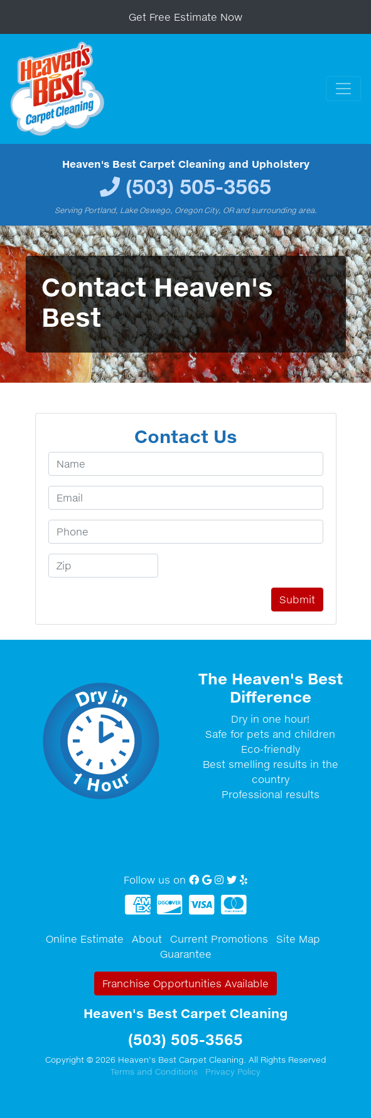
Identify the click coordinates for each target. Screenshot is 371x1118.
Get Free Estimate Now (185, 17)
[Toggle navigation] (343, 88)
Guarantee (186, 954)
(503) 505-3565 (198, 186)
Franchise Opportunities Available (185, 983)
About (147, 939)
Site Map (298, 939)
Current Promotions (219, 939)
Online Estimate (85, 939)
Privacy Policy (233, 1071)
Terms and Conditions (154, 1071)
